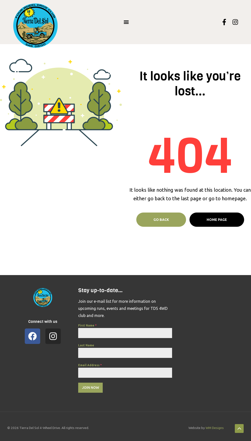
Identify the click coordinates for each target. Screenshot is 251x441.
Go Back (161, 220)
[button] (126, 22)
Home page (217, 220)
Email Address (90, 365)
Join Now (90, 388)
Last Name (86, 345)
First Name (87, 325)
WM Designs (215, 426)
